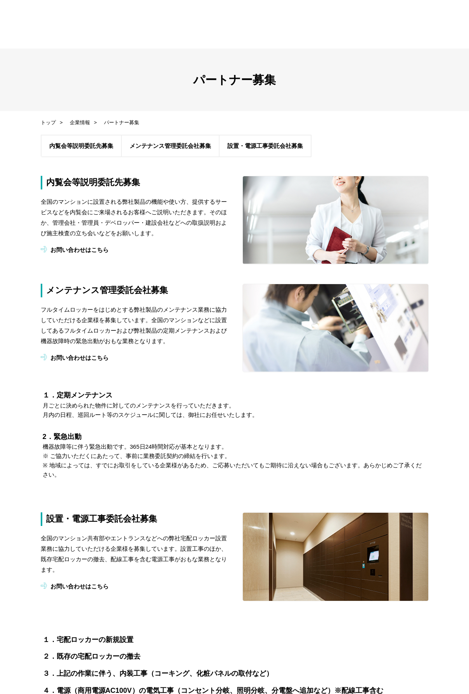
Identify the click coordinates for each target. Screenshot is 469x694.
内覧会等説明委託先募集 (81, 145)
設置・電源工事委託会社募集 (265, 145)
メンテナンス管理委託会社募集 (170, 145)
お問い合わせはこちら (79, 249)
